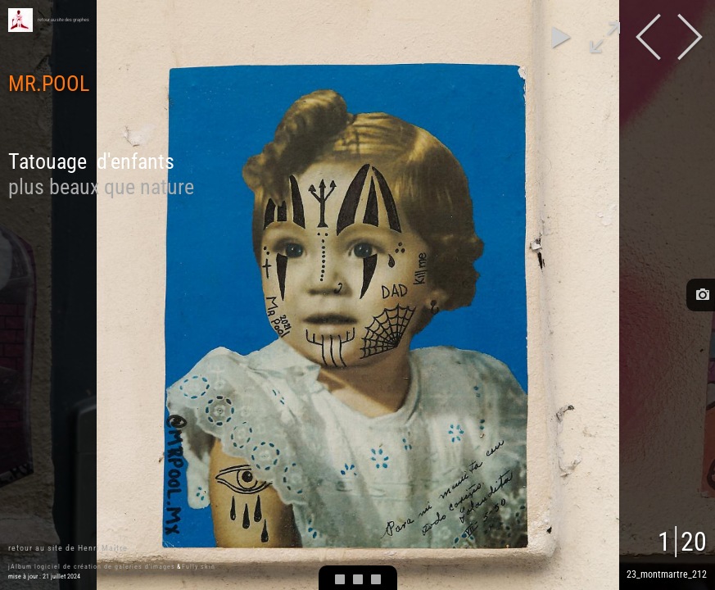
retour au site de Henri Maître (68, 547)
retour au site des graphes (63, 19)
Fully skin (198, 566)
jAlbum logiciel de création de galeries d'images (91, 566)
